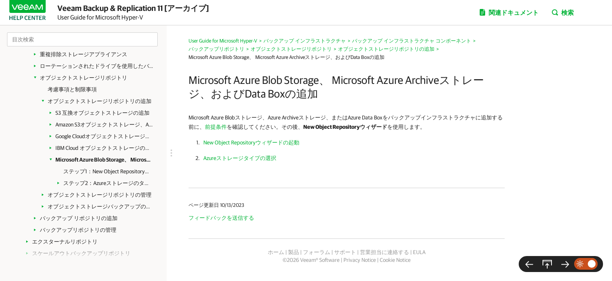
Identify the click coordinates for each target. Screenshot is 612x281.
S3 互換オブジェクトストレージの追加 (102, 113)
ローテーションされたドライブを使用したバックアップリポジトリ (98, 66)
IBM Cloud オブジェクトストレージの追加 (104, 148)
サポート (345, 252)
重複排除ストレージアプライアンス (83, 54)
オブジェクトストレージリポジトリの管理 (99, 195)
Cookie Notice (395, 260)
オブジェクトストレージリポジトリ (83, 78)
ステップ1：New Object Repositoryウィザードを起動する (107, 171)
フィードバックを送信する (221, 218)
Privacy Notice (359, 260)
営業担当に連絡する (384, 252)
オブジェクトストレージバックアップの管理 (101, 206)
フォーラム (316, 252)
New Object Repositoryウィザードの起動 (251, 142)
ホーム (276, 252)
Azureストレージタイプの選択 (239, 158)
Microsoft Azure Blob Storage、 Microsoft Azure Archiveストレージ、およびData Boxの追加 (104, 160)
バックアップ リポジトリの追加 (78, 218)
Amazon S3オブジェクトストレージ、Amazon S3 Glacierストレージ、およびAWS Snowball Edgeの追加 (104, 124)
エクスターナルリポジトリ (65, 241)
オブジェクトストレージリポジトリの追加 (99, 101)
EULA (419, 252)
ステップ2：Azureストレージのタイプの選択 (107, 183)
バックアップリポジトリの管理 (78, 230)
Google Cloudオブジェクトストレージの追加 (104, 136)
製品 (293, 252)
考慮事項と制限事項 (72, 89)
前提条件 (216, 127)
